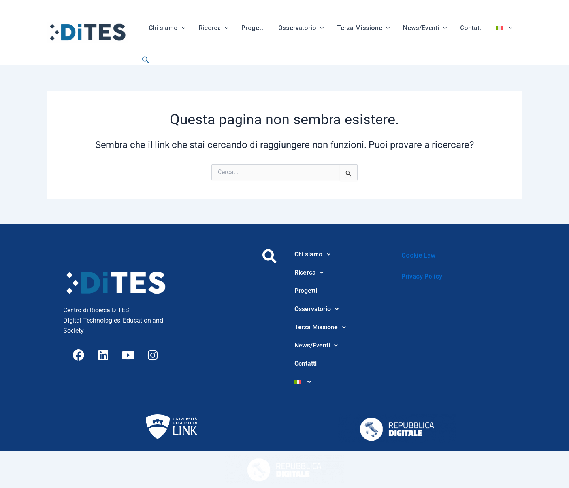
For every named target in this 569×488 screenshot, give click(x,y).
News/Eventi (422, 28)
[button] (181, 28)
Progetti (252, 28)
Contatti (467, 28)
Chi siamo (166, 28)
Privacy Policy (421, 276)
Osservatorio (299, 28)
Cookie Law (418, 255)
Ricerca (213, 28)
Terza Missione (361, 28)
